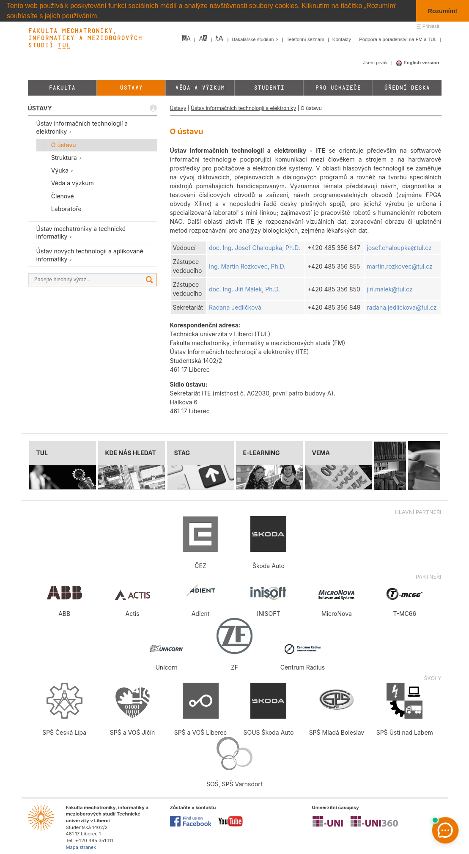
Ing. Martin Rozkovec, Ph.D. (247, 266)
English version (417, 62)
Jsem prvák (376, 62)
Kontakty (342, 39)
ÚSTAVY (40, 108)
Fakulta (62, 87)
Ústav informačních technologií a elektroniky (243, 108)
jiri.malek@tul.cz (389, 289)
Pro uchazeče (338, 87)
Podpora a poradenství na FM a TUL (398, 39)
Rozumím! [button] (443, 11)
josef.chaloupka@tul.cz (399, 247)
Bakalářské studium (256, 39)
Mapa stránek (81, 847)
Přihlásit (430, 26)
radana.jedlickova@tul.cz (401, 307)
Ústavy (131, 87)
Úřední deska (407, 87)
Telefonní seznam (306, 39)
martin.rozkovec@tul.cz (399, 266)
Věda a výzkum (200, 87)
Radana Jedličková (235, 307)
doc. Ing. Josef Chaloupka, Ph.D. (254, 247)
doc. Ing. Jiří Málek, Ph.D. (244, 289)
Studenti (269, 87)
